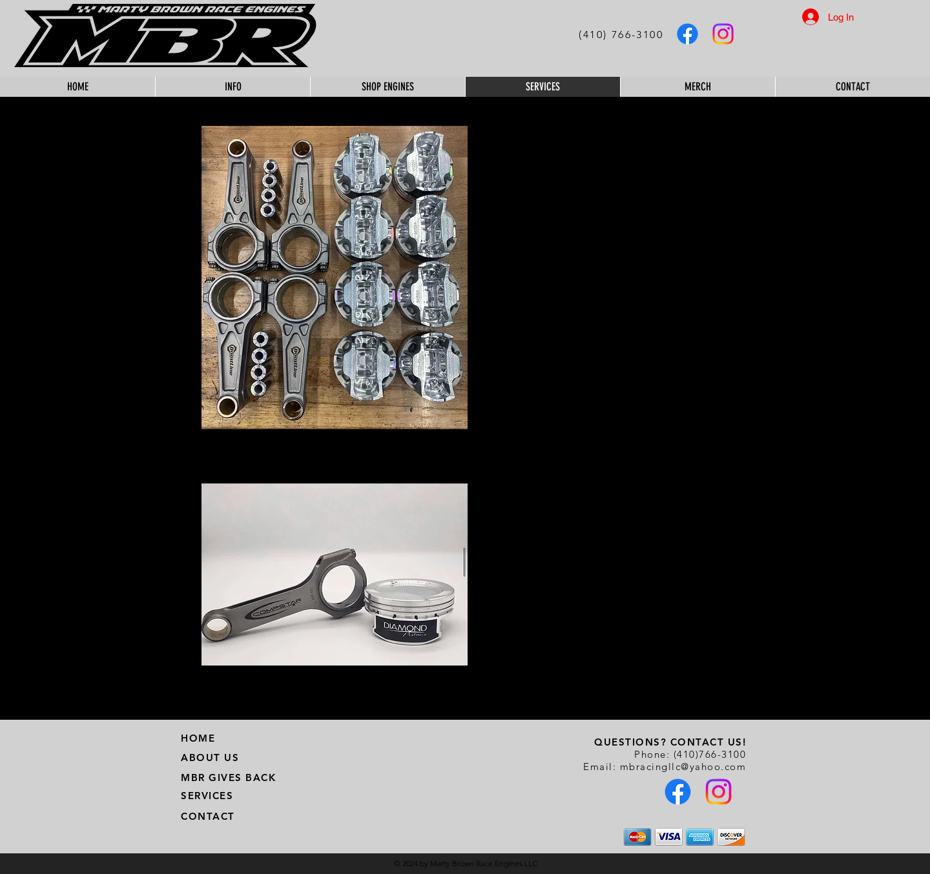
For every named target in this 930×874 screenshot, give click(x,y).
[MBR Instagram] (723, 34)
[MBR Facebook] (687, 34)
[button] (760, 32)
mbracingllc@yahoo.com (683, 766)
